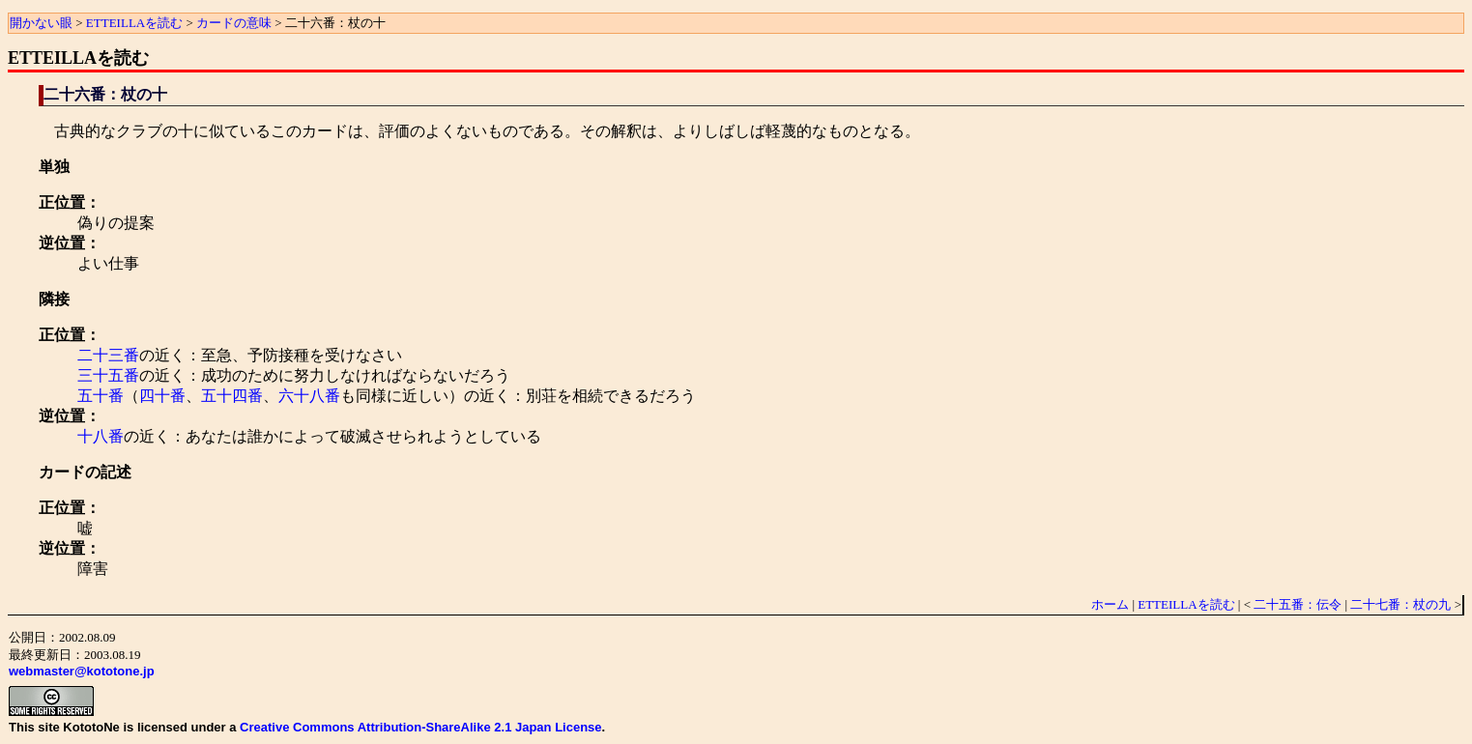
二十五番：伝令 (1298, 604)
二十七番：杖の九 (1400, 604)
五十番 (100, 395)
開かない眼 (41, 22)
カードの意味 (234, 22)
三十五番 (108, 375)
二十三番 (108, 355)
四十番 (162, 395)
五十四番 (232, 395)
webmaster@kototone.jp (82, 671)
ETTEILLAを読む (134, 22)
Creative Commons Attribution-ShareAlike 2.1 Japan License (420, 727)
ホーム (1110, 604)
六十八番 (309, 395)
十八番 (100, 436)
